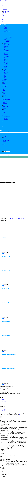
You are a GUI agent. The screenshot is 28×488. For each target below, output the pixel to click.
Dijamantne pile (8, 40)
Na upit (3, 253)
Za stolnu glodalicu (6, 63)
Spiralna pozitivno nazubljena (8, 49)
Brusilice (4, 81)
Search (2, 150)
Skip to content (7, 0)
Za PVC (5, 29)
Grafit (4, 111)
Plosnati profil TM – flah (6, 97)
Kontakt (3, 145)
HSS (3, 96)
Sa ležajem (5, 58)
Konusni (10, 36)
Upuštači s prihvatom (7, 78)
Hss (6, 32)
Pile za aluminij (6, 118)
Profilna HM (6, 64)
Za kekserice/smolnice (7, 31)
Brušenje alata (3, 120)
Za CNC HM (5, 47)
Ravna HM (5, 66)
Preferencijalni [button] (2, 453)
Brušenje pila (3, 15)
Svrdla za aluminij (6, 119)
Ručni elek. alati (5, 7)
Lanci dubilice (5, 103)
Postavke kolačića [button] (2, 415)
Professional (6, 46)
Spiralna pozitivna (6, 51)
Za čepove (5, 70)
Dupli (9, 35)
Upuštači (5, 76)
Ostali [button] (1, 470)
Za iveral (5, 28)
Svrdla (4, 8)
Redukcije (5, 79)
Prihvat (5, 75)
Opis (2, 197)
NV (6, 34)
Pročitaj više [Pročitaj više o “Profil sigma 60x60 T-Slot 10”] (3, 286)
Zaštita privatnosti (4, 401)
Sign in (2, 126)
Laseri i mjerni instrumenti (6, 99)
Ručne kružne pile (5, 85)
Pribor (4, 91)
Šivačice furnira (5, 86)
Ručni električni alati (4, 80)
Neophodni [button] (1, 425)
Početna (1, 155)
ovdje (19, 414)
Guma (4, 102)
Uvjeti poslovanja (4, 400)
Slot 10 (7, 180)
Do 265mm (5, 39)
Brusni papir (4, 110)
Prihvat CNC (6, 54)
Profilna (5, 48)
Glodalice (4, 83)
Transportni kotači (5, 106)
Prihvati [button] (6, 415)
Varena (5, 61)
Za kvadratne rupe (6, 71)
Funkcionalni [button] (2, 449)
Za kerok (5, 30)
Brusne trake (4, 108)
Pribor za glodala (6, 44)
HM (4, 77)
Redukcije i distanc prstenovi (8, 52)
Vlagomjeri (5, 101)
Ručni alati (4, 12)
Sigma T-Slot (6, 155)
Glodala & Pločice (4, 42)
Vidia (5, 26)
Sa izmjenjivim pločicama (7, 59)
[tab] (15, 197)
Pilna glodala (6, 43)
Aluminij (3, 13)
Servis (2, 14)
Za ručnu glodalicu (6, 56)
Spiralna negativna (6, 50)
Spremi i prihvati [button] (2, 476)
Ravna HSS (5, 67)
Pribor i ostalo (5, 10)
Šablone (4, 105)
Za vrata (5, 65)
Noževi (2, 94)
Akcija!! (2, 121)
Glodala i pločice (5, 135)
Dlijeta (4, 90)
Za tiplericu (5, 73)
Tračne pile (5, 38)
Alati (2, 5)
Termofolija (4, 114)
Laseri (5, 100)
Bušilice (4, 82)
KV (6, 33)
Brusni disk (4, 109)
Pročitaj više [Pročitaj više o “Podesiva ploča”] (3, 254)
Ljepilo (4, 112)
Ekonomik (5, 45)
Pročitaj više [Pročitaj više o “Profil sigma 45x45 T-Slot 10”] (3, 319)
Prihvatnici (5, 53)
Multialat (4, 84)
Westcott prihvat (6, 55)
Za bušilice (5, 69)
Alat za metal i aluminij (6, 11)
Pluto (3, 113)
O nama (3, 16)
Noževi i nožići (5, 9)
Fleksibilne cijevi (5, 98)
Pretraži (3, 151)
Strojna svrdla (6, 72)
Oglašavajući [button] (2, 467)
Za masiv (5, 27)
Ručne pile (4, 93)
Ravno (5, 74)
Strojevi (2, 18)
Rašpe (4, 92)
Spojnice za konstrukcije (11, 180)
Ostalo (4, 104)
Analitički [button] (1, 456)
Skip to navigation (2, 0)
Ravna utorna (6, 60)
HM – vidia (4, 95)
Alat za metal (3, 115)
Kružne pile (4, 6)
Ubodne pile (7, 41)
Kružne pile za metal (7, 116)
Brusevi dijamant (5, 107)
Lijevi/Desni (10, 37)
